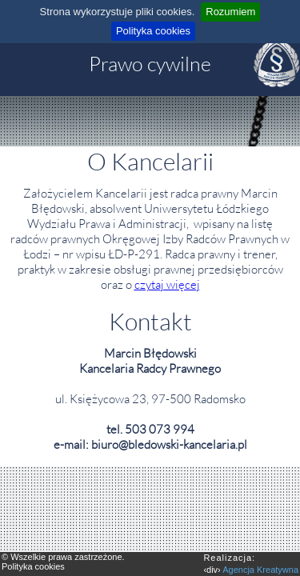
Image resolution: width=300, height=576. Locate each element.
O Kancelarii (150, 161)
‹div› (250, 563)
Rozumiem (230, 12)
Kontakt (150, 321)
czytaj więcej (167, 284)
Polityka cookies (153, 31)
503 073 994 (159, 429)
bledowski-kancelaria (181, 444)
